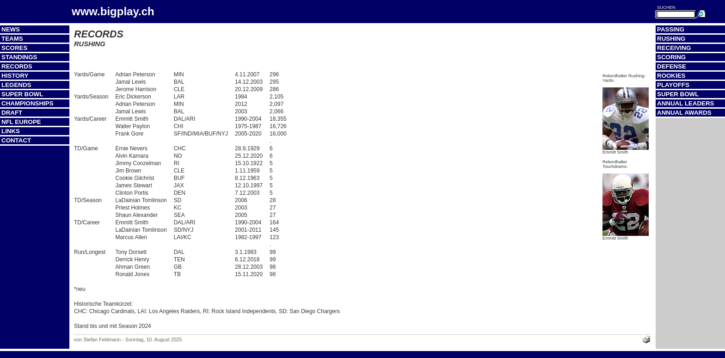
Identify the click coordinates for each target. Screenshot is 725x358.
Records (16, 66)
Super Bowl (22, 94)
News (10, 29)
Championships (27, 103)
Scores (14, 47)
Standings (19, 57)
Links (10, 131)
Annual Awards (684, 112)
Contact (16, 140)
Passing (670, 29)
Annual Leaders (685, 103)
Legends (16, 84)
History (15, 75)
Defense (671, 66)
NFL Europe (21, 121)
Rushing (671, 38)
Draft (11, 112)
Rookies (671, 75)
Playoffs (673, 84)
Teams (12, 38)
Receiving (674, 47)
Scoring (671, 57)
